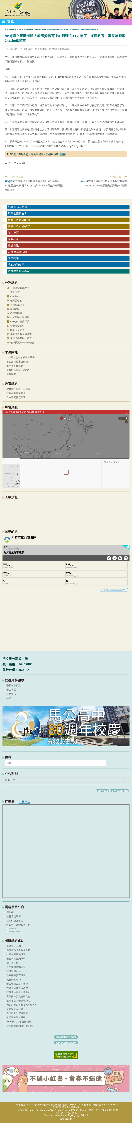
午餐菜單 (11, 374)
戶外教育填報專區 (18, 271)
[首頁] (5, 29)
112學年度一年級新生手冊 (20, 357)
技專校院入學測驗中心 (18, 1000)
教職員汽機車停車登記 (20, 342)
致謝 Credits (66, 1119)
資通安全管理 (15, 325)
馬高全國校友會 (17, 213)
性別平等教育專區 (15, 975)
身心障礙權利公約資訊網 (19, 1025)
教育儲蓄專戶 (13, 979)
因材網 (10, 912)
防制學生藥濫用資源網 (18, 992)
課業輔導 (13, 258)
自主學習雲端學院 (15, 397)
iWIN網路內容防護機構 (18, 1021)
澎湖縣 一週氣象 (66, 512)
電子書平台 (12, 962)
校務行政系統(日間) (19, 220)
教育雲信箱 (14, 300)
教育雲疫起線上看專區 (18, 388)
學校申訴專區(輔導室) (17, 369)
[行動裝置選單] (8, 22)
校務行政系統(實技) (19, 226)
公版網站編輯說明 (17, 287)
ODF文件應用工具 (17, 321)
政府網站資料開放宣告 (66, 1042)
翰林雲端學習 (13, 916)
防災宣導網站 (13, 971)
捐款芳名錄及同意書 (19, 334)
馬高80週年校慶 (17, 207)
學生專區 (11, 689)
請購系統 (13, 308)
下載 (63, 154)
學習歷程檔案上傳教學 (18, 361)
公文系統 (13, 296)
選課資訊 (13, 245)
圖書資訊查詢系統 (15, 958)
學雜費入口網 (13, 945)
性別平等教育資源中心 (18, 987)
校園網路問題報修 (17, 317)
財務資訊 (11, 693)
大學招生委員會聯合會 (18, 996)
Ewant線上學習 (14, 920)
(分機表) (87, 1104)
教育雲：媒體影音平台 (18, 924)
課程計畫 (13, 239)
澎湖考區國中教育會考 (18, 950)
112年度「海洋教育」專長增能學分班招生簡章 (32, 154)
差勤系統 (13, 292)
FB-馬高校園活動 (119, 790)
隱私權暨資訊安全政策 (66, 1036)
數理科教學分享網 (15, 1017)
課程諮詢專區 (16, 264)
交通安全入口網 (14, 1008)
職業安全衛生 (15, 329)
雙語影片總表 (14, 931)
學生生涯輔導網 (14, 365)
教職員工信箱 (15, 304)
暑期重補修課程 (17, 252)
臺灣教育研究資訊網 (17, 1013)
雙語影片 (12, 928)
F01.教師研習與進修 (60, 49)
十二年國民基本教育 (17, 983)
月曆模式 (24, 801)
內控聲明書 (14, 313)
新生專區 (13, 232)
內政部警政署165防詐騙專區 (21, 1004)
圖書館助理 (42, 49)
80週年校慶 (102, 790)
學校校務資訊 (13, 685)
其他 (8, 697)
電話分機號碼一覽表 (19, 338)
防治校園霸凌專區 (15, 393)
